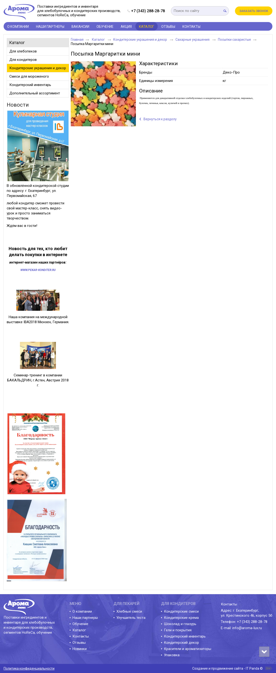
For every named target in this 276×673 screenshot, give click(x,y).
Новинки (79, 649)
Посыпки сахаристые (234, 39)
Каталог (146, 27)
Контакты (80, 636)
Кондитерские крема (181, 617)
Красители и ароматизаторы (187, 649)
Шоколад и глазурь (180, 624)
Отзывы (79, 642)
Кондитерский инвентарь (185, 636)
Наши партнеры (85, 617)
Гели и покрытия (178, 630)
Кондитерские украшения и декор (140, 39)
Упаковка (172, 655)
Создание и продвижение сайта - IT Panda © (227, 668)
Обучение (80, 624)
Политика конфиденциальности (29, 668)
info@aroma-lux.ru (247, 628)
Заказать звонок (253, 11)
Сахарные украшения (192, 39)
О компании (82, 611)
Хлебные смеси (129, 611)
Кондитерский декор (181, 642)
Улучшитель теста (130, 617)
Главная (77, 39)
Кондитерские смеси (181, 611)
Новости (18, 105)
